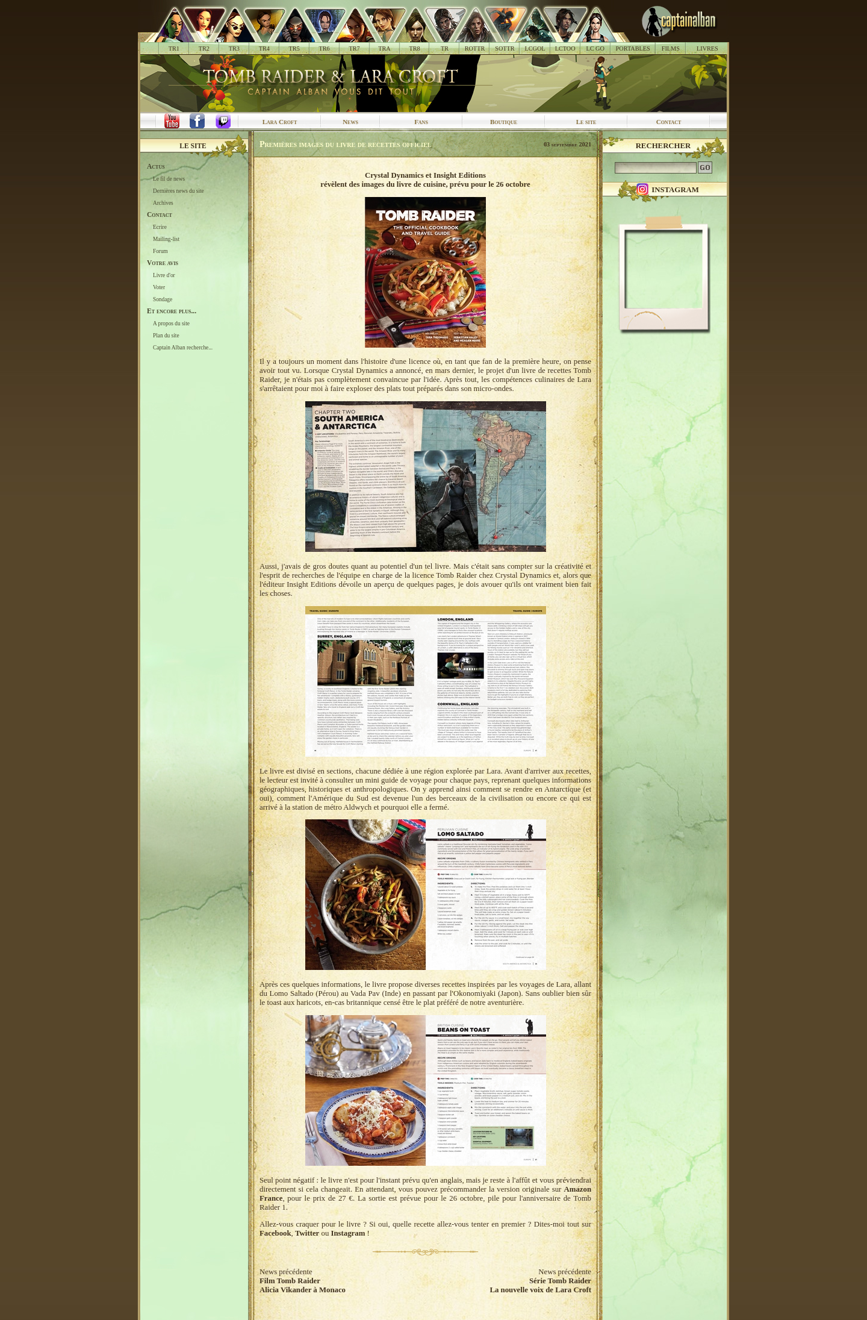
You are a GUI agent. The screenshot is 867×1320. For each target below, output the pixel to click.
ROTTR (475, 48)
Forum (160, 251)
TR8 (414, 48)
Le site (586, 121)
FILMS (671, 48)
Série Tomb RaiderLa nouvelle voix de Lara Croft (540, 1285)
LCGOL (535, 48)
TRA (384, 48)
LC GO (595, 48)
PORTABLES (633, 48)
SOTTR (504, 48)
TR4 (264, 48)
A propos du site (171, 324)
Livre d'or (164, 275)
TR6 (324, 48)
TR (445, 48)
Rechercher (663, 146)
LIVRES (707, 48)
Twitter (307, 1233)
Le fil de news (169, 179)
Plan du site (166, 336)
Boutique (503, 121)
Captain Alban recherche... (183, 348)
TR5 (294, 48)
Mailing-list (166, 239)
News (350, 121)
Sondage (162, 299)
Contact (669, 121)
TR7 (354, 48)
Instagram (348, 1233)
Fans (421, 121)
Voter (159, 287)
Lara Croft (280, 121)
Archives (163, 203)
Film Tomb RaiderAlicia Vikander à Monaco (302, 1285)
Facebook (275, 1233)
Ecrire (160, 227)
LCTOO (565, 48)
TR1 (174, 48)
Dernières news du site (178, 191)
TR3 (234, 48)
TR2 (204, 48)
